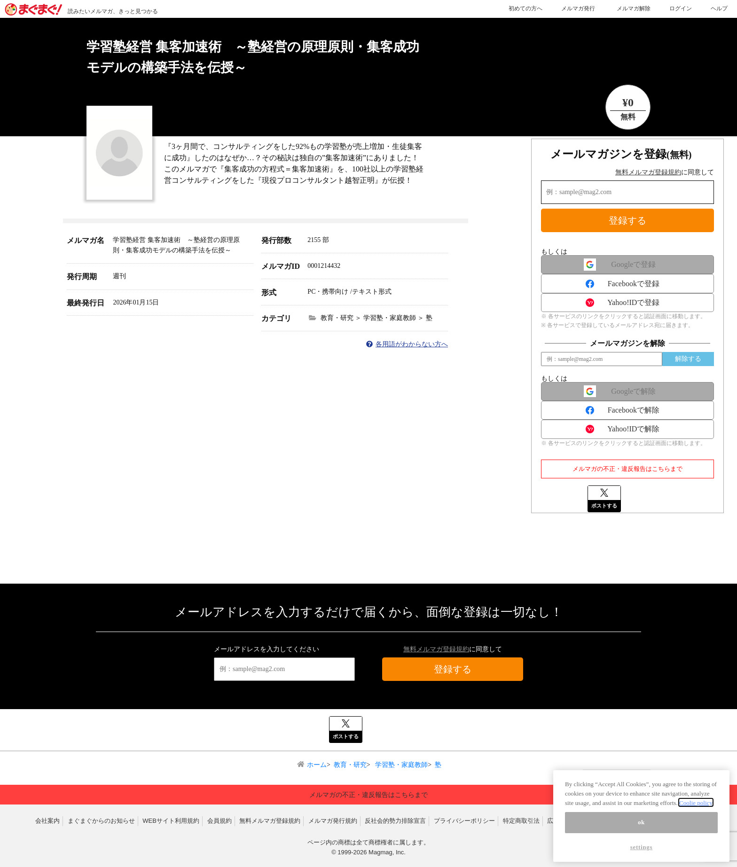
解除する (688, 358)
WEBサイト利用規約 (170, 820)
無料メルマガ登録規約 (648, 172)
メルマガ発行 (578, 8)
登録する (627, 220)
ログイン (680, 8)
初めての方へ (525, 8)
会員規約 (219, 820)
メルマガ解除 (634, 8)
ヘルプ (719, 8)
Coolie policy (696, 807)
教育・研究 (350, 764)
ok (641, 826)
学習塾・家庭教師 (401, 764)
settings (641, 851)
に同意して (664, 172)
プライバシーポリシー (464, 820)
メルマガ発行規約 (332, 820)
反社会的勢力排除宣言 (395, 820)
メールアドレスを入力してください (266, 649)
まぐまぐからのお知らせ (101, 820)
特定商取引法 (521, 820)
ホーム (317, 764)
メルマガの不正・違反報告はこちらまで (627, 468)
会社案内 (47, 820)
